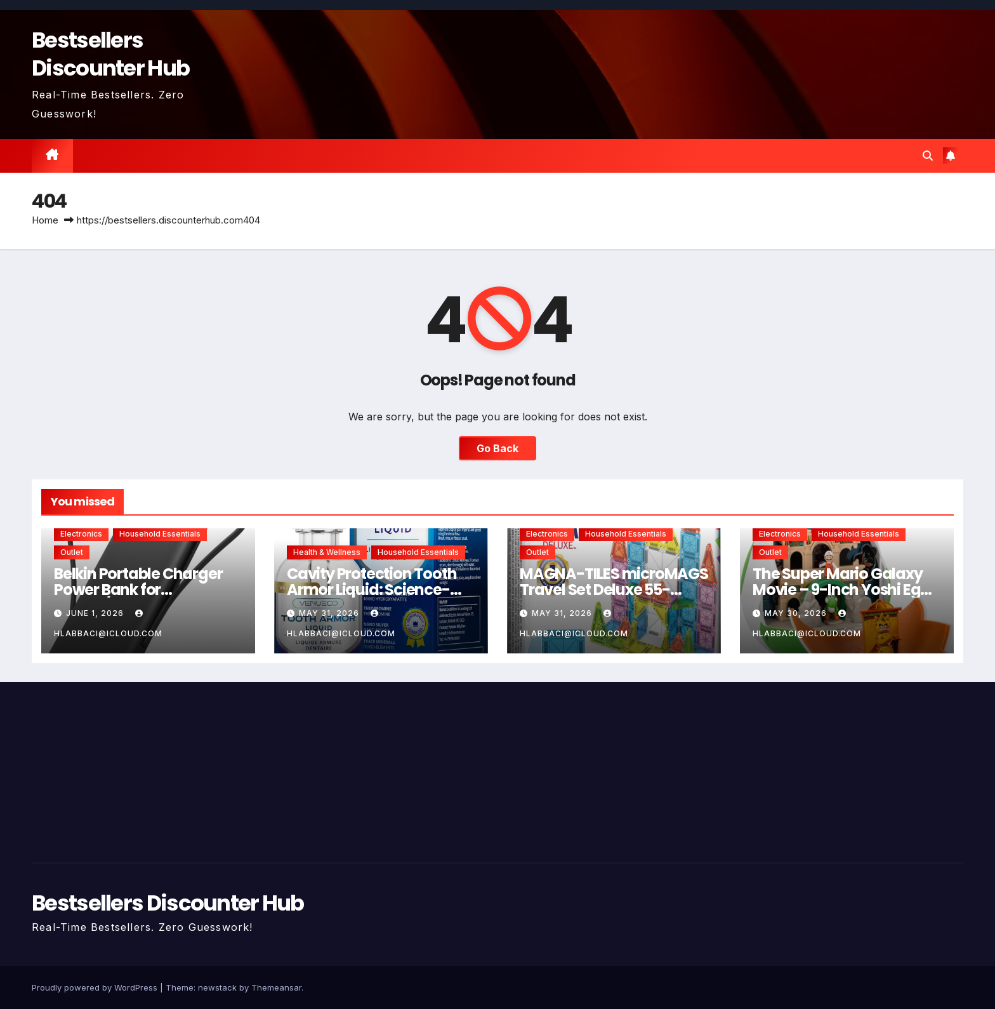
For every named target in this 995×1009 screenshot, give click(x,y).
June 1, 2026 (96, 613)
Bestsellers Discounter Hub (110, 54)
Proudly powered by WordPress (96, 987)
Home (45, 220)
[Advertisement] (180, 769)
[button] (928, 155)
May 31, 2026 (330, 613)
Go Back (497, 448)
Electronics (81, 533)
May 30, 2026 (797, 613)
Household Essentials (160, 533)
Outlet (71, 552)
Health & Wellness (326, 552)
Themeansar (276, 987)
